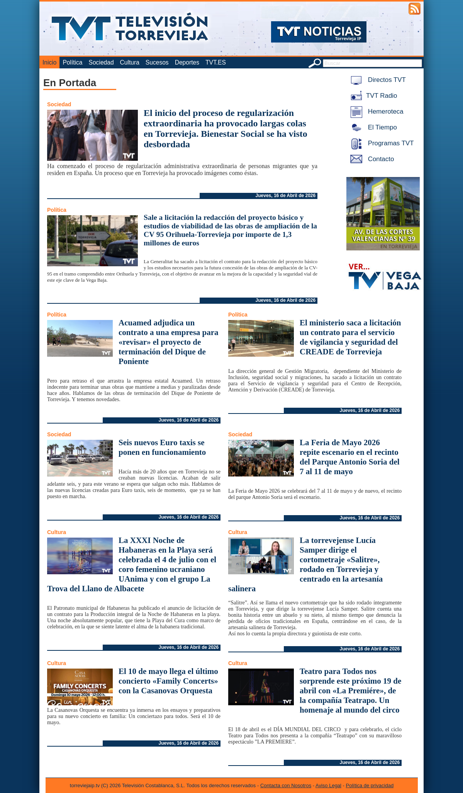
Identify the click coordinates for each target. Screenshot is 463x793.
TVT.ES (215, 62)
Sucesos (157, 62)
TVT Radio (372, 95)
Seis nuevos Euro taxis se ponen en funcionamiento (162, 447)
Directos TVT (377, 79)
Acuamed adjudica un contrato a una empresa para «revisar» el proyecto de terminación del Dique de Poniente (169, 342)
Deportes (187, 62)
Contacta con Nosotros (285, 785)
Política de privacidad (370, 785)
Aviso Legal (328, 785)
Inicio (49, 62)
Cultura (129, 62)
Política (72, 62)
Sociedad (101, 62)
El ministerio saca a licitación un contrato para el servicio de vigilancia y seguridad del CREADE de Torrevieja (350, 337)
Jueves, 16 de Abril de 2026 (286, 195)
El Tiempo (372, 127)
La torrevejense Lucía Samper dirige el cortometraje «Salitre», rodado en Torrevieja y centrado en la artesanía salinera (305, 564)
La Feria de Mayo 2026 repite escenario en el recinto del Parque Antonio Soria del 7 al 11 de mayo (350, 457)
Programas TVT (381, 143)
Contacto (371, 159)
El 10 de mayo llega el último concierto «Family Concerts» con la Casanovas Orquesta (168, 681)
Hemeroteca (376, 111)
